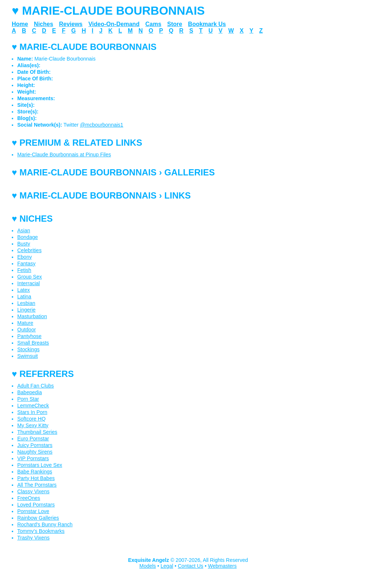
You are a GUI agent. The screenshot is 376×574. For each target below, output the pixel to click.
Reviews (71, 24)
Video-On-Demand (114, 24)
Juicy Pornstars (35, 445)
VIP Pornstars (33, 458)
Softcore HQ (31, 419)
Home (20, 24)
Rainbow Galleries (38, 518)
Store (174, 24)
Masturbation (32, 316)
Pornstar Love (33, 511)
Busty (23, 244)
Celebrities (29, 250)
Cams (153, 24)
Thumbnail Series (37, 432)
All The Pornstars (37, 485)
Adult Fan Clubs (35, 386)
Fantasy (26, 263)
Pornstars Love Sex (39, 465)
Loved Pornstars (36, 505)
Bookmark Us (207, 24)
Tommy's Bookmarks (41, 531)
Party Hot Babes (36, 478)
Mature (25, 323)
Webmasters (222, 566)
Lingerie (26, 310)
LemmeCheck (33, 405)
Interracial (28, 283)
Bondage (27, 237)
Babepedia (29, 392)
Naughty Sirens (35, 452)
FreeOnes (28, 498)
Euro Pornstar (33, 439)
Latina (24, 296)
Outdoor (26, 330)
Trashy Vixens (33, 538)
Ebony (24, 257)
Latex (23, 290)
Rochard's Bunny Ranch (45, 524)
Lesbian (26, 303)
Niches (43, 24)
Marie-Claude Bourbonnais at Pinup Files (64, 154)
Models (147, 566)
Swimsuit (27, 356)
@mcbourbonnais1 (101, 125)
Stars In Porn (32, 412)
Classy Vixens (33, 491)
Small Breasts (33, 343)
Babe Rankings (34, 472)
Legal (166, 566)
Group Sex (29, 277)
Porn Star (28, 399)
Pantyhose (29, 336)
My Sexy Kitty (32, 425)
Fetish (24, 270)
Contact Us (190, 566)
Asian (23, 230)
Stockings (28, 349)
